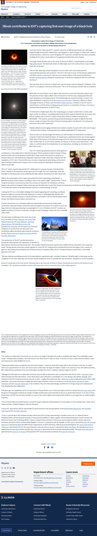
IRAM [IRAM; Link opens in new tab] (19, 425)
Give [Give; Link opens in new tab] (87, 2)
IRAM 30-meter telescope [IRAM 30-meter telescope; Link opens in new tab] (16, 219)
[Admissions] (5, 14)
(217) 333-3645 (38, 483)
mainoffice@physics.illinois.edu (52, 478)
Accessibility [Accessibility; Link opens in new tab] (55, 530)
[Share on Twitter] (91, 37)
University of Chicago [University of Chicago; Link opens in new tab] (19, 432)
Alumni (85, 486)
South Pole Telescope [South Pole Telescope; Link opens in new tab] (30, 226)
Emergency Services (72, 509)
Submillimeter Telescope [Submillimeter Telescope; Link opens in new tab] (9, 226)
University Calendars (40, 516)
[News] (46, 14)
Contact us (88, 464)
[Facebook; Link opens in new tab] (7, 468)
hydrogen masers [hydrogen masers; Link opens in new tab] (87, 374)
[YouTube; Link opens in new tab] (14, 468)
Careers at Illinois (6, 512)
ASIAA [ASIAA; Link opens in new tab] (17, 429)
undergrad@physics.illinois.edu (52, 487)
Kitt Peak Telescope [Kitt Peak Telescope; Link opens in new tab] (20, 411)
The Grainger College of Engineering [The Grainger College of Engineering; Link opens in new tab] (13, 7)
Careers (68, 476)
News (67, 484)
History (68, 480)
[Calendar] (87, 14)
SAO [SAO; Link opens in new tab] (10, 429)
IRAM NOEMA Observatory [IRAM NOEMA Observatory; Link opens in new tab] (72, 409)
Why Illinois (69, 478)
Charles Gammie (66, 103)
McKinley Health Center (73, 512)
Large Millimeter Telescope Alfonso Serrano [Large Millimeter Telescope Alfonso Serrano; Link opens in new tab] (40, 427)
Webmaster (69, 530)
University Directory (40, 519)
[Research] (28, 14)
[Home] (2, 17)
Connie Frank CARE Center (74, 516)
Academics (86, 478)
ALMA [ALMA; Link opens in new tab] (34, 217)
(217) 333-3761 (38, 478)
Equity (82, 2)
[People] (39, 14)
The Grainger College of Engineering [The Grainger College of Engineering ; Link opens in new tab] (12, 481)
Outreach (85, 484)
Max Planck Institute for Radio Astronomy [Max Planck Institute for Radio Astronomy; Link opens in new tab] (17, 233)
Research (85, 480)
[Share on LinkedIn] (94, 37)
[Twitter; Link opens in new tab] (2, 468)
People (85, 482)
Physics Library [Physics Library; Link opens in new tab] (70, 486)
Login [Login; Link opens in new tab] (81, 530)
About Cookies (6, 530)
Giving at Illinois (39, 512)
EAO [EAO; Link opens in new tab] (21, 427)
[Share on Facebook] (88, 37)
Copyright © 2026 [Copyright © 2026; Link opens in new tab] (39, 530)
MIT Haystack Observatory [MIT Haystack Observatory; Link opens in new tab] (20, 384)
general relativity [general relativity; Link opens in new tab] (41, 78)
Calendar (68, 482)
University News (6, 516)
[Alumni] (66, 14)
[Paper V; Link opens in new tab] (84, 105)
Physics (5, 463)
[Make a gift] (76, 14)
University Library (71, 519)
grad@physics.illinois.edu (50, 483)
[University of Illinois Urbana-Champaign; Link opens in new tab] (20, 2)
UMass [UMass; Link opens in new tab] (74, 427)
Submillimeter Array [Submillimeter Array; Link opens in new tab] (21, 224)
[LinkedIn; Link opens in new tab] (10, 468)
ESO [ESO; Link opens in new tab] (85, 422)
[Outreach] (55, 14)
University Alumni (39, 509)
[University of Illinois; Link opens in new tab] (7, 497)
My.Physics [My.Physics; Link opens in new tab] (93, 2)
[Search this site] (81, 8)
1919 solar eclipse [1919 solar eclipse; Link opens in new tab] (86, 390)
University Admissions (8, 509)
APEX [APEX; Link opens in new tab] (3, 219)
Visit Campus (5, 519)
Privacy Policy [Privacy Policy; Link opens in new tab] (22, 530)
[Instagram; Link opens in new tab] (5, 468)
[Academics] (17, 14)
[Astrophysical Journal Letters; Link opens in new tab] (62, 100)
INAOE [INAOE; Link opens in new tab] (66, 427)
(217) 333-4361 (38, 487)
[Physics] (4, 9)
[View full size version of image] (14, 57)
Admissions (86, 476)
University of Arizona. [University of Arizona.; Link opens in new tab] (68, 432)
